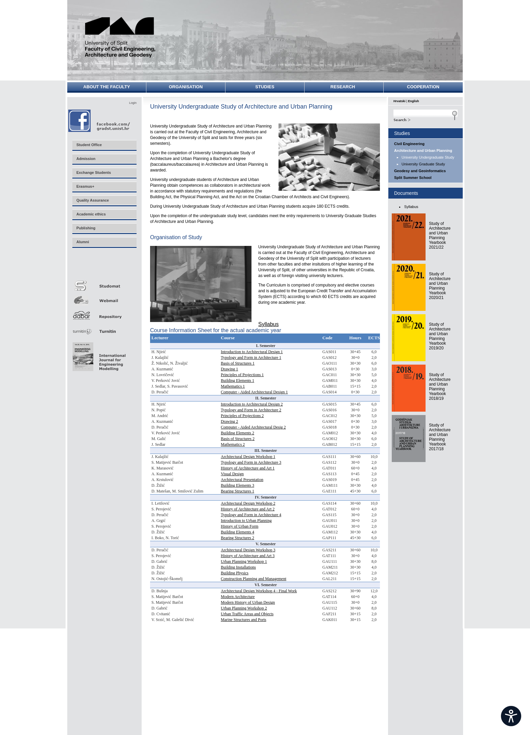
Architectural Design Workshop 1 (248, 456)
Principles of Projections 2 (242, 415)
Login (133, 103)
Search (425, 119)
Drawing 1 (229, 369)
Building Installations (238, 567)
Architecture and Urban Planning (423, 150)
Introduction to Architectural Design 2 (252, 404)
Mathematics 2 (233, 444)
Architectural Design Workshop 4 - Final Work (259, 591)
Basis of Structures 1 (238, 363)
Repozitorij (104, 313)
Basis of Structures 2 (238, 438)
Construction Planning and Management (253, 578)
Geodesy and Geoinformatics (420, 171)
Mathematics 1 (233, 386)
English (413, 101)
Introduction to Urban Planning (246, 520)
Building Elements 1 (237, 380)
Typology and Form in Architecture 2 (251, 410)
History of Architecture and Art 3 (247, 555)
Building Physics (234, 573)
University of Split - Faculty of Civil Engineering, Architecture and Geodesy (120, 38)
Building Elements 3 (237, 485)
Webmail (104, 298)
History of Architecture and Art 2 (247, 509)
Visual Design (232, 474)
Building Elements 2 (237, 433)
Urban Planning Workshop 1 (244, 561)
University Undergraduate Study (428, 157)
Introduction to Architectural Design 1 (252, 351)
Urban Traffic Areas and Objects (247, 614)
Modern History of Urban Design (248, 602)
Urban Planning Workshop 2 (244, 608)
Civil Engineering (409, 144)
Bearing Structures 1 (237, 491)
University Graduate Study (423, 164)
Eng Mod (98, 354)
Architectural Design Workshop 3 (248, 550)
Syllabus (268, 324)
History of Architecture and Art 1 (247, 468)
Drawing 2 (229, 421)
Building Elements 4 (237, 532)
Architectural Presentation (242, 479)
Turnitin (104, 328)
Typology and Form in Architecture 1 (251, 357)
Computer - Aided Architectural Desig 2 (253, 427)
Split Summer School (413, 178)
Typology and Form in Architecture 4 (251, 514)
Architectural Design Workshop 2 (248, 503)
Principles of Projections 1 (242, 374)
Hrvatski (399, 101)
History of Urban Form (239, 526)
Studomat (104, 283)
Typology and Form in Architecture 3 (251, 462)
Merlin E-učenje (104, 267)
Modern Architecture (238, 596)
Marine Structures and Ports (243, 619)
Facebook (99, 120)
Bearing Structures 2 (237, 537)
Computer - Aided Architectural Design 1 (254, 392)
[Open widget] (511, 716)
